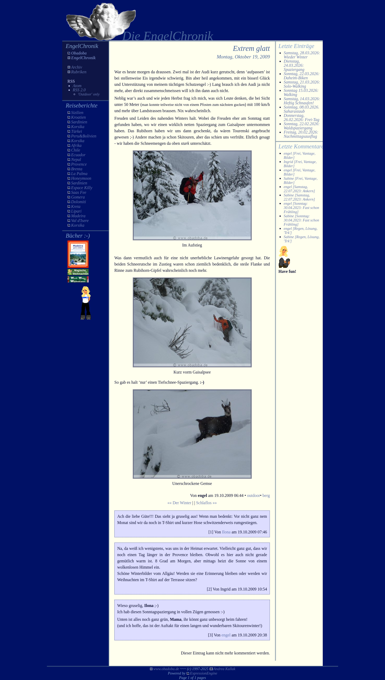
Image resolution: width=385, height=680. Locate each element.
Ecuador (78, 155)
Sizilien (77, 112)
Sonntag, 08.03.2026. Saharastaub (301, 109)
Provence (79, 164)
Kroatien (78, 117)
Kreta (75, 206)
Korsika (77, 126)
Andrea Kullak (224, 669)
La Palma (79, 173)
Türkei (76, 131)
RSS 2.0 (79, 90)
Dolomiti (78, 202)
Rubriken (78, 72)
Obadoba (79, 53)
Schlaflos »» (206, 503)
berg (266, 495)
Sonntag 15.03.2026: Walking (301, 92)
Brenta (76, 169)
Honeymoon (81, 178)
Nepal (76, 159)
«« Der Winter (179, 503)
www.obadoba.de (166, 669)
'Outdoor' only (89, 94)
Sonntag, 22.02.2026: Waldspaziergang (302, 126)
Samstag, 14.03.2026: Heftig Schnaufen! (302, 101)
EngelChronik (83, 58)
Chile (75, 150)
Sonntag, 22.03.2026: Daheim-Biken (302, 75)
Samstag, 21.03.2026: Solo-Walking (302, 84)
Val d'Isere (80, 220)
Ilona (226, 532)
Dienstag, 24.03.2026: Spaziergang (294, 65)
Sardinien (79, 122)
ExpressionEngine (203, 673)
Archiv (76, 67)
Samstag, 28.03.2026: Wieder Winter (302, 55)
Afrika (76, 145)
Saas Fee (78, 192)
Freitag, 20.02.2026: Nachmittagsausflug (301, 134)
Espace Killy (81, 187)
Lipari (76, 211)
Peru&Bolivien (83, 136)
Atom (77, 85)
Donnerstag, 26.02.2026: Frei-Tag (301, 117)
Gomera (78, 197)
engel (226, 635)
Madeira (78, 216)
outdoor (253, 495)
